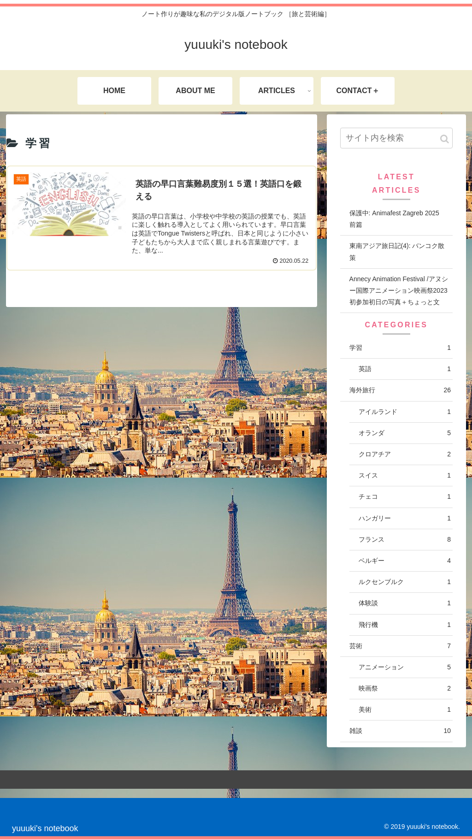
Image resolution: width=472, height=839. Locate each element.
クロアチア (405, 454)
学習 (400, 348)
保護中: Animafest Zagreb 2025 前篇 (397, 218)
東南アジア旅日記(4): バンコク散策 (397, 251)
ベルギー (405, 561)
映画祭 (405, 688)
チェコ (405, 496)
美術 (405, 709)
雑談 (400, 731)
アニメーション (405, 667)
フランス (405, 539)
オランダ (405, 433)
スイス (405, 475)
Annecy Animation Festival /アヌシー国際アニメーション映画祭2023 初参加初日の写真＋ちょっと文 (398, 290)
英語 (405, 369)
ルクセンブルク (405, 582)
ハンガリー (405, 518)
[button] (445, 139)
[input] (396, 138)
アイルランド (405, 412)
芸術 (400, 646)
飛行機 (405, 625)
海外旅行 (400, 390)
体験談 (405, 603)
